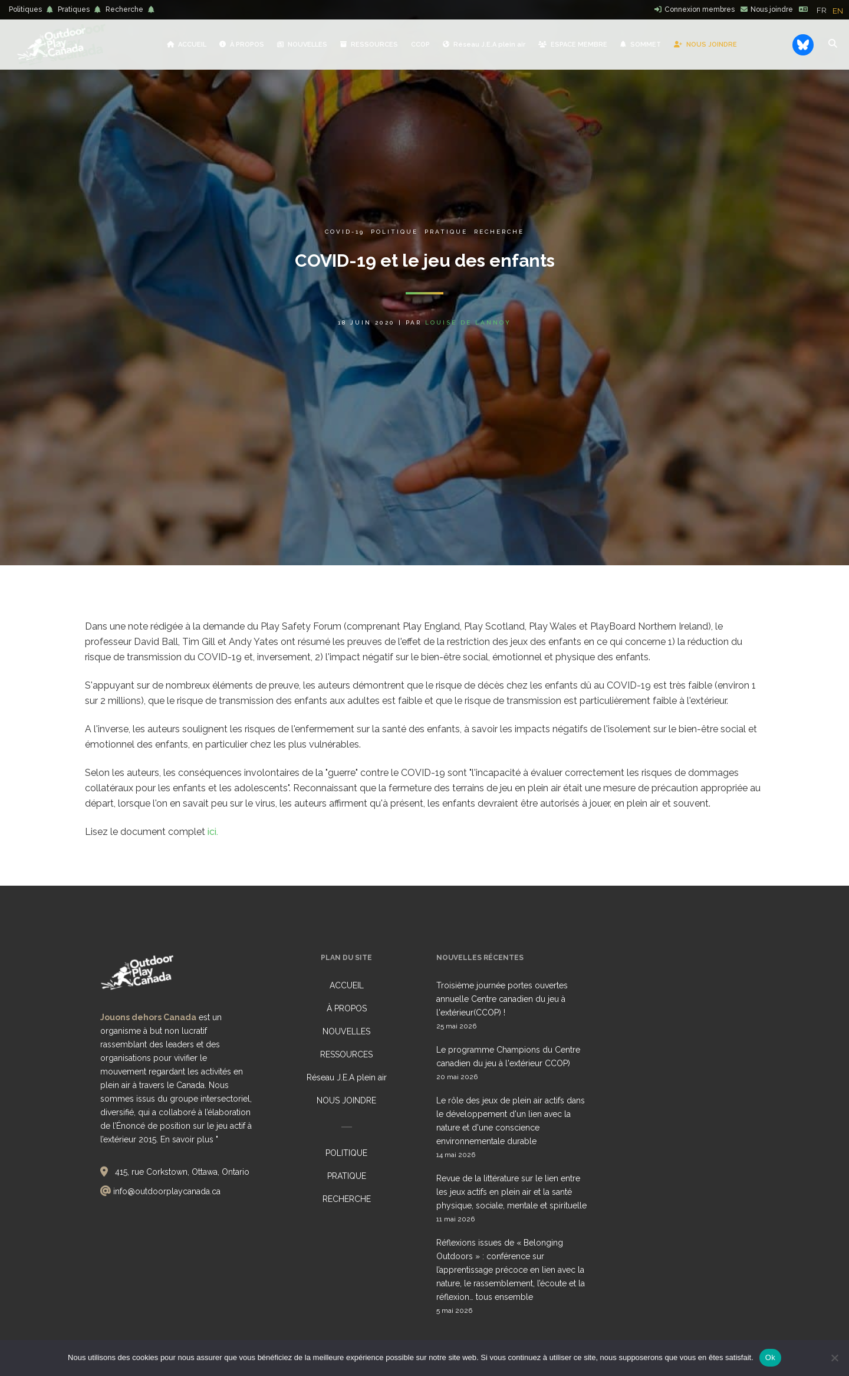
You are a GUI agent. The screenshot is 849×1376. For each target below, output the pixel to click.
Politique (394, 231)
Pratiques (74, 9)
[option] (838, 11)
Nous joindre (772, 9)
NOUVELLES (346, 1031)
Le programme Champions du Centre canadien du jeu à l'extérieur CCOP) (508, 1056)
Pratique (446, 231)
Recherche (124, 9)
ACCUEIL (347, 985)
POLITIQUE (346, 1153)
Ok (770, 1357)
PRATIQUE (346, 1176)
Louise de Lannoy (468, 322)
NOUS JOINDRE (346, 1100)
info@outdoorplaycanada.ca (167, 1191)
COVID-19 (344, 231)
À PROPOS (347, 1008)
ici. (213, 831)
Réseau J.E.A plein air (347, 1077)
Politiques (25, 9)
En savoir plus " (189, 1139)
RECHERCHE (347, 1199)
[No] (834, 1358)
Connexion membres (699, 9)
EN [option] (837, 10)
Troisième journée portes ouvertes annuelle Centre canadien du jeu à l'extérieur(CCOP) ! (502, 999)
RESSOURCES (346, 1054)
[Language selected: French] (833, 10)
